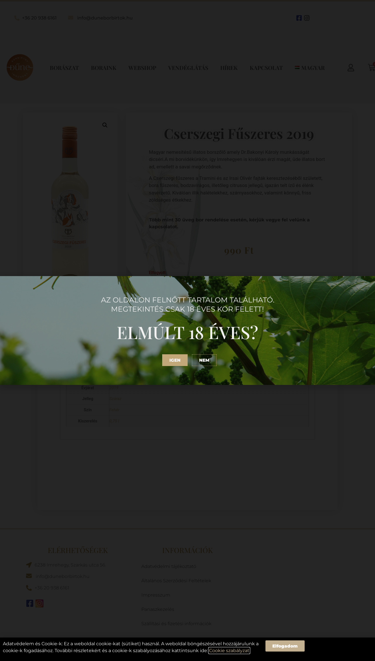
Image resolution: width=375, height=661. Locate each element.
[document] (187, 330)
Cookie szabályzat (229, 650)
